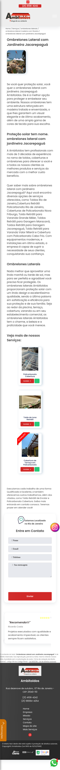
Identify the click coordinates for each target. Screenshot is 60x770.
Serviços (27, 719)
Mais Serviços (30, 729)
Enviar (30, 596)
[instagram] (27, 2)
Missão (26, 715)
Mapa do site (30, 725)
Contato (27, 722)
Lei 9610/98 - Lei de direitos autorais (42, 661)
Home (26, 708)
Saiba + (27, 381)
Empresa (27, 712)
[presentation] (30, 584)
